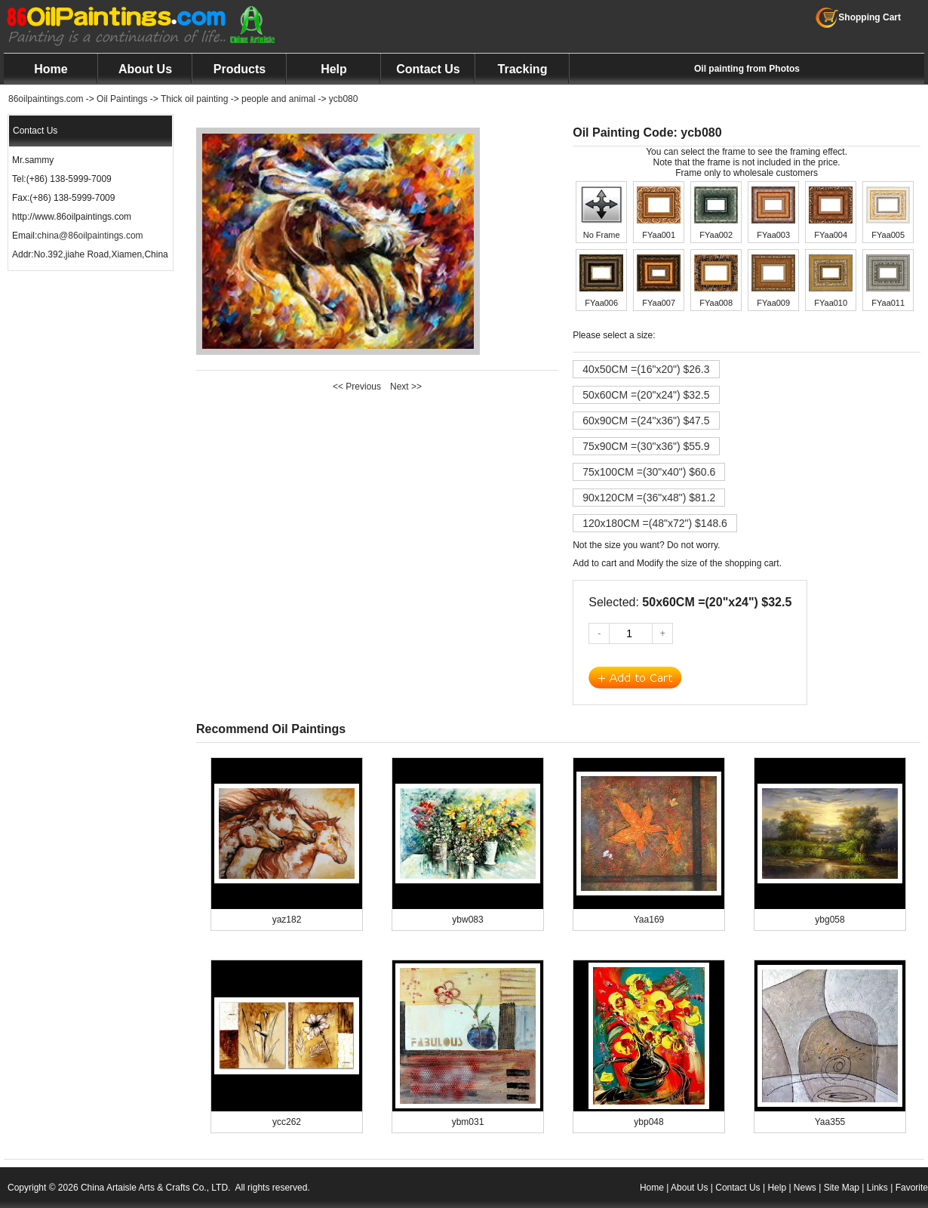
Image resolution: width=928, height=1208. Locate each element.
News (805, 1187)
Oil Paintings (122, 99)
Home (50, 69)
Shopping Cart (858, 17)
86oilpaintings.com (45, 99)
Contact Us (427, 69)
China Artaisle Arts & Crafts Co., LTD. (156, 1187)
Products (240, 69)
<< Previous (357, 386)
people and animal (278, 99)
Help (334, 69)
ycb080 (343, 99)
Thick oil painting (194, 99)
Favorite (912, 1187)
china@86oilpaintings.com (90, 235)
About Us (145, 69)
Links (877, 1187)
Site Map (841, 1187)
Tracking (523, 69)
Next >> (406, 386)
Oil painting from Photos (747, 68)
